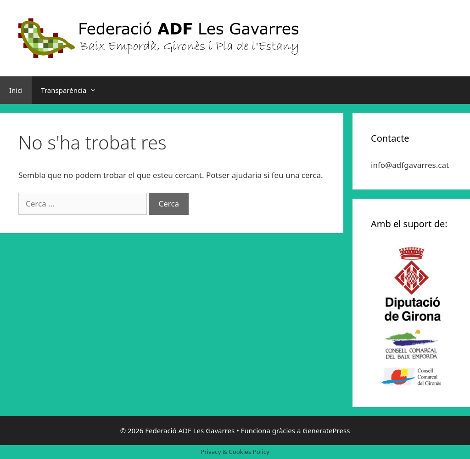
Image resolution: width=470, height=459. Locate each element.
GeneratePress (326, 430)
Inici (15, 90)
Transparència (73, 90)
